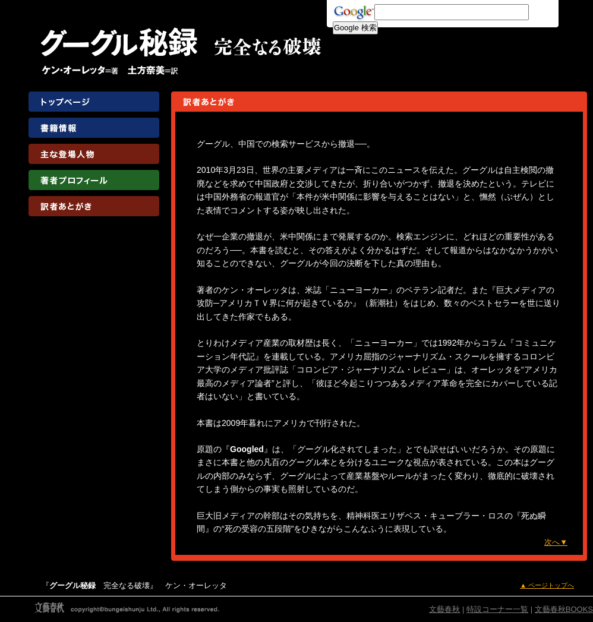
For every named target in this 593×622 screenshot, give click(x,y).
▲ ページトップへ (547, 585)
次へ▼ (555, 542)
